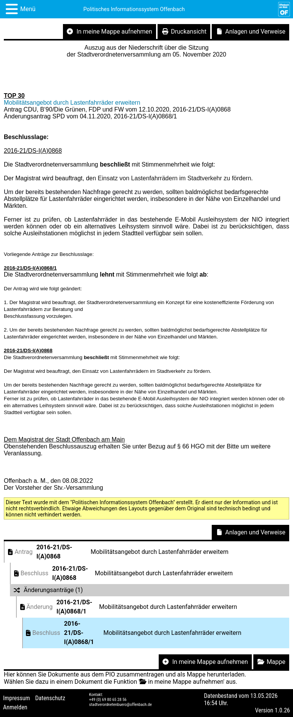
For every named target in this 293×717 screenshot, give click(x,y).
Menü (27, 9)
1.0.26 (282, 710)
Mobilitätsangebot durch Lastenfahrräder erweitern (72, 102)
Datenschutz (50, 698)
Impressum (16, 698)
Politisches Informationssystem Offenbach (134, 9)
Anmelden (15, 707)
